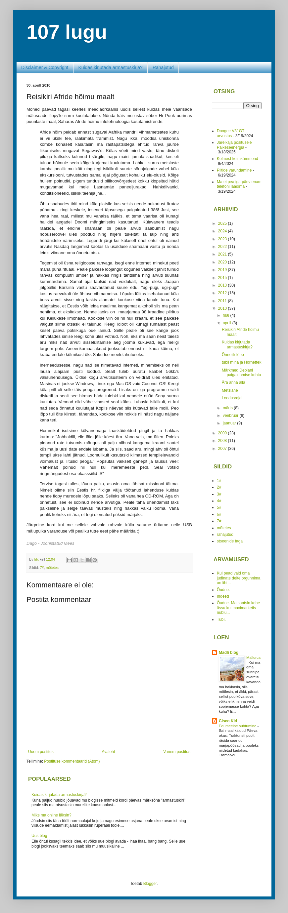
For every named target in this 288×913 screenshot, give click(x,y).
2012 (223, 293)
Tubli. (221, 619)
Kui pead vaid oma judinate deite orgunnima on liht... (238, 578)
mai (226, 315)
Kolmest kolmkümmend (237, 158)
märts (228, 408)
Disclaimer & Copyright (44, 67)
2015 (223, 277)
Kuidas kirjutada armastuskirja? (110, 67)
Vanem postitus (176, 751)
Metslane (230, 390)
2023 (223, 239)
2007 (223, 448)
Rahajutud (163, 67)
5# (219, 507)
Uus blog (39, 835)
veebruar (231, 415)
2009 (223, 433)
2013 (223, 285)
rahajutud (225, 534)
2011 (223, 300)
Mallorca (253, 657)
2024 (223, 231)
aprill (227, 323)
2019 (223, 269)
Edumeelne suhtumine (238, 726)
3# (219, 494)
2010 (223, 308)
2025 (223, 223)
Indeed (223, 596)
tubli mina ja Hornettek (241, 362)
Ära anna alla (233, 382)
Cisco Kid (228, 721)
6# (219, 514)
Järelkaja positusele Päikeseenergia (234, 144)
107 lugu (66, 32)
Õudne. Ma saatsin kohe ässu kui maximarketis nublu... (238, 608)
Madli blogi (229, 652)
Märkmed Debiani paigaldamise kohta (241, 372)
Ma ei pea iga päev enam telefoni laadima (239, 184)
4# (219, 500)
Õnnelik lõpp (233, 354)
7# (42, 568)
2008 (223, 440)
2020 (223, 262)
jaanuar (230, 423)
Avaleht (108, 751)
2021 (223, 254)
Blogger (150, 883)
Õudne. (223, 589)
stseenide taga (230, 541)
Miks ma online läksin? (51, 815)
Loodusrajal (232, 398)
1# (219, 480)
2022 (223, 246)
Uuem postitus (41, 751)
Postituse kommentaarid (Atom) (72, 761)
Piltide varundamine (234, 170)
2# (219, 487)
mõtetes (52, 568)
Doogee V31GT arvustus (230, 133)
